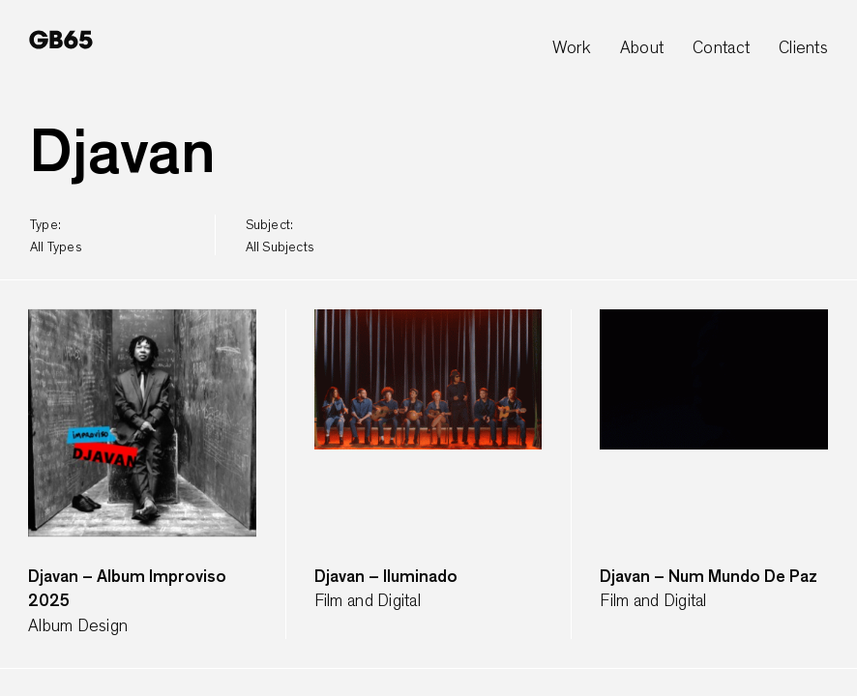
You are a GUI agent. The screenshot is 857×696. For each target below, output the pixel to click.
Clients (803, 48)
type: (55, 236)
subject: (280, 236)
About (642, 48)
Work (571, 48)
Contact (721, 48)
